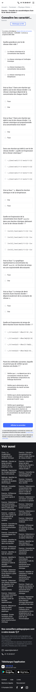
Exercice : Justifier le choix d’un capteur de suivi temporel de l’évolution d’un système (9, 516)
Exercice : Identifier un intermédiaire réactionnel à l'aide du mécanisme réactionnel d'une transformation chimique (26, 562)
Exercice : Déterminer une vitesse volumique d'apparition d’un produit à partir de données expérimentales (9, 597)
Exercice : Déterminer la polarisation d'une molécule (26, 520)
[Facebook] (17, 688)
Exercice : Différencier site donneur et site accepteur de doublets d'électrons (26, 528)
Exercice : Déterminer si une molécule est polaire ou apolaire (26, 513)
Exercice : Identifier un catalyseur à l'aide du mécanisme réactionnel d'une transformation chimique (26, 576)
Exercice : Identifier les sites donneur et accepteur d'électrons (26, 543)
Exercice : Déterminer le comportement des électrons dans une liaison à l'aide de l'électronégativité (26, 490)
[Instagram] (27, 688)
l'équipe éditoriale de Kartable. (24, 31)
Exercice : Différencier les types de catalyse (9, 547)
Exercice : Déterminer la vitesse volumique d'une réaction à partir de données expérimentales (9, 573)
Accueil (4, 7)
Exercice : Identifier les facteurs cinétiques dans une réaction (9, 541)
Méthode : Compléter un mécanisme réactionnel (9, 488)
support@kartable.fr (11, 650)
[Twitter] (22, 688)
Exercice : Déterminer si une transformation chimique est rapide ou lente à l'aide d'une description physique (9, 505)
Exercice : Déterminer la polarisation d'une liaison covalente (26, 506)
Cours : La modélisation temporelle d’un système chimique (8, 455)
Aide (11, 680)
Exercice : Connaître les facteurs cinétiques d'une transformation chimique (9, 526)
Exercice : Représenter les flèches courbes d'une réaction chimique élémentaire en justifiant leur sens (26, 600)
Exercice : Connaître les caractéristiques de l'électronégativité (26, 474)
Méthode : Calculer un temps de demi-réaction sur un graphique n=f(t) (9, 464)
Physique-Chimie (24, 7)
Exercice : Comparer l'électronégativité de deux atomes (26, 481)
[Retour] (3, 2)
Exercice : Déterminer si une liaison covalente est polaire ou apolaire (26, 499)
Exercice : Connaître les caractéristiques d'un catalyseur (9, 534)
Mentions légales (7, 683)
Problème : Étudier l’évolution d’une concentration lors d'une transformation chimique (9, 618)
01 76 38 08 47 (25, 2)
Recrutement (21, 683)
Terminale (12, 7)
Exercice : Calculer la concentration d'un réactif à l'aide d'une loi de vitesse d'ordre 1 (26, 455)
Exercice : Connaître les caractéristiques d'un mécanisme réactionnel (26, 551)
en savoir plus (29, 432)
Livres (19, 680)
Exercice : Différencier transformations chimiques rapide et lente (9, 496)
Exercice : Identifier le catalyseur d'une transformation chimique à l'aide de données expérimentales (9, 561)
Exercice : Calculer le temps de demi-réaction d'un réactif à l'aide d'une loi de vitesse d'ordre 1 (26, 465)
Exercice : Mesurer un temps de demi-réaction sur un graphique (9, 608)
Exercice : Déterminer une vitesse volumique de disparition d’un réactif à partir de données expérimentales (9, 585)
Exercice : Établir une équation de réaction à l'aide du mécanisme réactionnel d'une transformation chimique (26, 588)
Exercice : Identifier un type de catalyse (9, 553)
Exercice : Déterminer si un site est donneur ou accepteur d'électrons (26, 536)
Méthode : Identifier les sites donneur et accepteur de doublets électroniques (9, 480)
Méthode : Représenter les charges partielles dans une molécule (9, 472)
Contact (4, 680)
